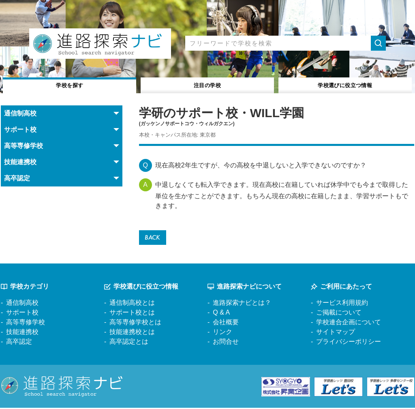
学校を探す (69, 84)
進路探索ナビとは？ (242, 304)
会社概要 (226, 323)
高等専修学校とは (135, 323)
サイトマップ (335, 333)
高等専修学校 (25, 323)
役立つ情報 (345, 84)
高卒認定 (19, 343)
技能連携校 (22, 333)
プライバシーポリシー (348, 343)
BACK (153, 238)
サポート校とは (132, 313)
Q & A (221, 313)
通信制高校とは (132, 304)
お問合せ (226, 343)
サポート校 (22, 313)
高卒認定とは (128, 343)
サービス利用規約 (342, 304)
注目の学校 (207, 84)
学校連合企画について (348, 323)
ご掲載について (339, 313)
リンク (222, 333)
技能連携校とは (132, 333)
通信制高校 (22, 304)
